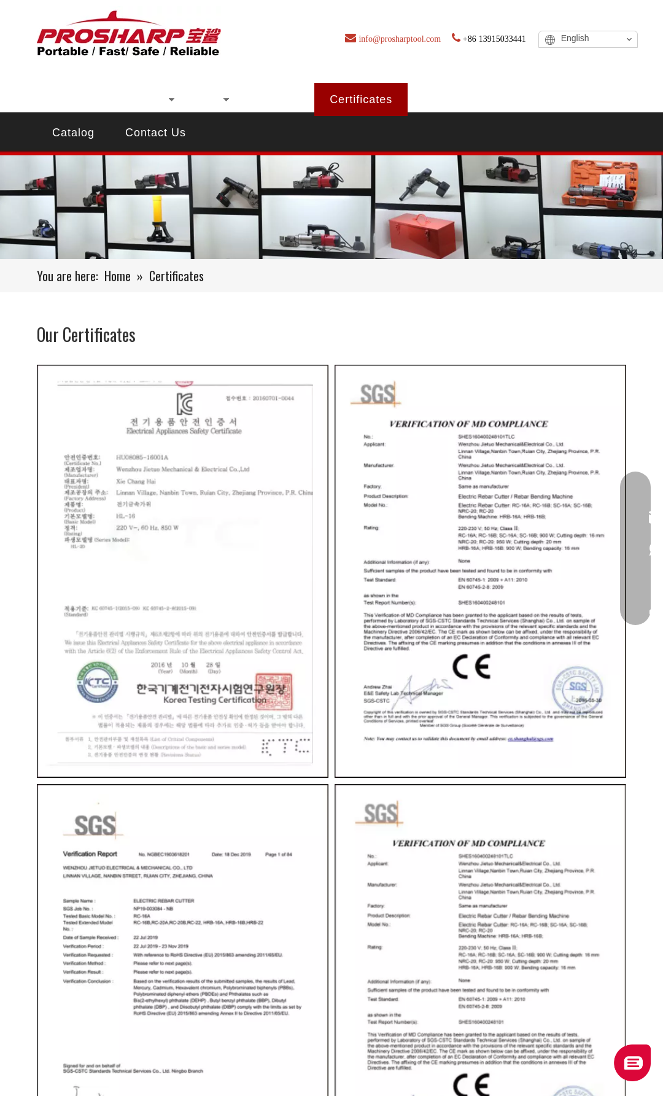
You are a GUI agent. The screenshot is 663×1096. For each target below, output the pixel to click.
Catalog (73, 132)
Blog (435, 99)
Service (553, 99)
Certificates (361, 99)
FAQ (490, 99)
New (206, 99)
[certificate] (331, 207)
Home (68, 99)
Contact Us (155, 132)
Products (139, 99)
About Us (274, 99)
